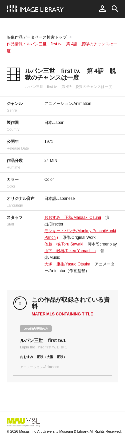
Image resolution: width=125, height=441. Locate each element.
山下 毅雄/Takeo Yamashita (70, 250)
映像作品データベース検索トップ (37, 37)
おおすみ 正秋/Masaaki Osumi (72, 217)
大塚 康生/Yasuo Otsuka (67, 264)
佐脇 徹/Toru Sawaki (63, 244)
